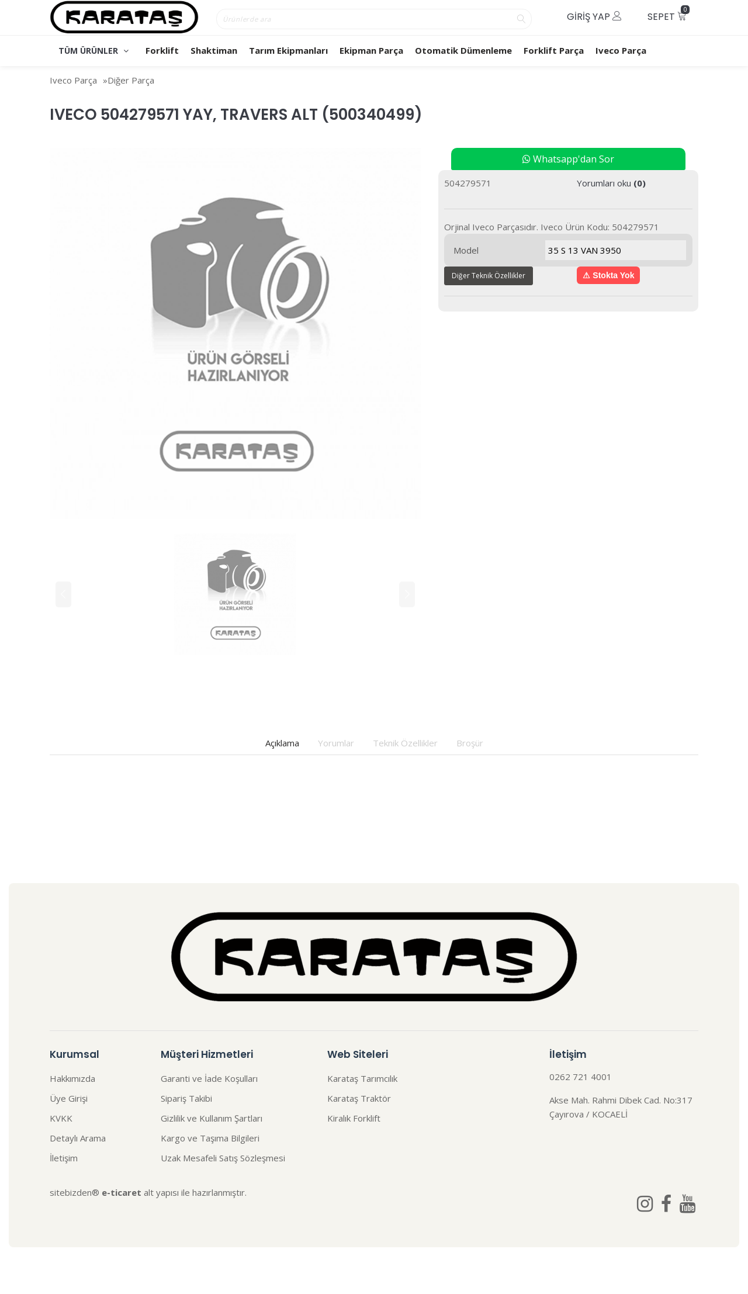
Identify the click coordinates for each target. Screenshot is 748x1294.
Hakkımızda (72, 1078)
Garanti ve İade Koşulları (209, 1078)
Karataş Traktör (359, 1098)
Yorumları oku (611, 183)
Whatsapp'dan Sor (568, 159)
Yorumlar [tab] (336, 743)
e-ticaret (121, 1192)
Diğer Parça (131, 80)
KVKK (61, 1118)
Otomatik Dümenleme (463, 50)
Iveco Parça (620, 50)
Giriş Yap (594, 16)
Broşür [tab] (469, 743)
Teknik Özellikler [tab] (405, 743)
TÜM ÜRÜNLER (93, 50)
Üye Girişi (69, 1098)
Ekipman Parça (371, 50)
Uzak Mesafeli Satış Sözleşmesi (223, 1158)
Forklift (162, 50)
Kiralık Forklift (353, 1118)
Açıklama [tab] (282, 743)
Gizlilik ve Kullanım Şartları (211, 1118)
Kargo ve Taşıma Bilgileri (210, 1138)
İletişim (64, 1158)
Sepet (668, 14)
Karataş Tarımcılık (362, 1078)
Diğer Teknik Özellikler (488, 276)
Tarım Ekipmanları (288, 50)
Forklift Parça (554, 50)
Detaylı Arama (78, 1138)
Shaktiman (214, 50)
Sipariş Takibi (186, 1098)
